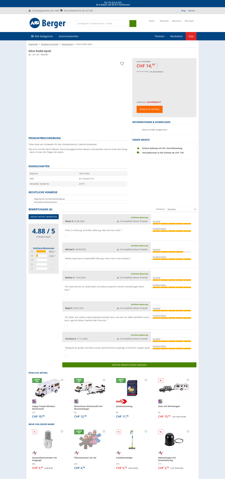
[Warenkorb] (189, 23)
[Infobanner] (113, 3)
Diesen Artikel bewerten (43, 216)
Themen (159, 36)
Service (191, 10)
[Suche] (102, 23)
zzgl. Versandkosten (156, 71)
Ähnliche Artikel (149, 109)
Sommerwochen (68, 36)
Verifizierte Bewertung (139, 217)
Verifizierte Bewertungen (43, 248)
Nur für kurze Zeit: (113, 2)
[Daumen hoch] (66, 236)
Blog (183, 10)
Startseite (33, 44)
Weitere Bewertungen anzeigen (129, 364)
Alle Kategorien (44, 36)
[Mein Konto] (176, 23)
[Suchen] (132, 23)
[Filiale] (152, 23)
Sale (191, 36)
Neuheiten (176, 36)
